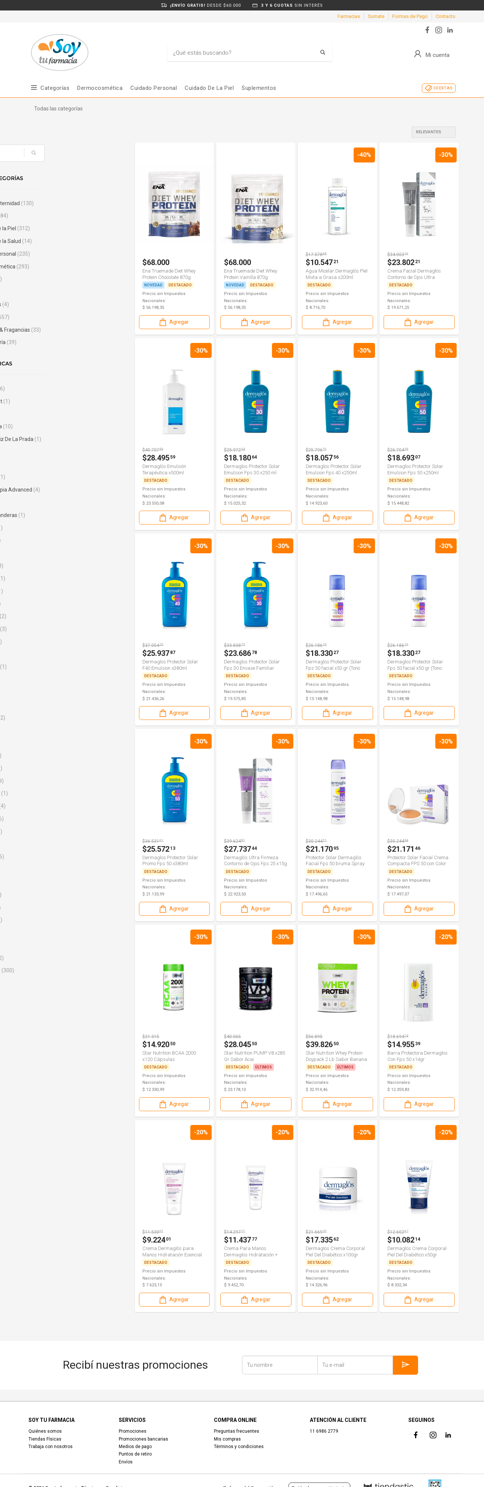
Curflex (50, 920)
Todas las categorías (58, 109)
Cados (48, 743)
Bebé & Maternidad (66, 203)
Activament (54, 401)
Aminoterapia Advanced (69, 490)
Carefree (51, 781)
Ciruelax (50, 895)
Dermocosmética (99, 88)
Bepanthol (52, 629)
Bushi (47, 730)
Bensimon (52, 616)
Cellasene (52, 806)
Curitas (49, 933)
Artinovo (50, 528)
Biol (45, 654)
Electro (50, 279)
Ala (44, 452)
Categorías (54, 88)
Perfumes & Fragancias (69, 330)
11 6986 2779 (324, 1431)
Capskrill (50, 768)
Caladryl (50, 755)
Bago (48, 553)
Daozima (51, 958)
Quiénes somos (45, 1431)
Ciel (45, 869)
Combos (53, 216)
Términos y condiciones (239, 1446)
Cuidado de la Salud (65, 241)
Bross (47, 705)
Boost (47, 692)
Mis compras (227, 1439)
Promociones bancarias (143, 1439)
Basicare (51, 591)
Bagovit (51, 566)
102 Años (51, 389)
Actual (48, 414)
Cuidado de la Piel (64, 228)
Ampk (49, 502)
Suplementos (259, 88)
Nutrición (54, 317)
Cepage (51, 819)
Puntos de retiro (135, 1454)
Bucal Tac (52, 718)
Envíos (126, 1462)
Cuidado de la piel (209, 88)
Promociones (132, 1431)
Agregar (173, 322)
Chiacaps (51, 857)
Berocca (50, 642)
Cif (44, 882)
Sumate (376, 16)
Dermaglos (56, 970)
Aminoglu (52, 477)
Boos (46, 679)
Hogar (47, 292)
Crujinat (49, 907)
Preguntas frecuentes (236, 1431)
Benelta (49, 603)
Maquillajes (54, 304)
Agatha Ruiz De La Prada (70, 439)
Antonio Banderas (62, 515)
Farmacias (349, 16)
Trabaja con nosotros (50, 1446)
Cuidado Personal (153, 88)
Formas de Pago (410, 16)
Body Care (52, 667)
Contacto (446, 16)
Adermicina (55, 426)
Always (49, 465)
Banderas (52, 578)
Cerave (50, 831)
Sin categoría (57, 342)
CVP (45, 945)
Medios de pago (135, 1446)
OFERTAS (443, 88)
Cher (46, 844)
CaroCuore (53, 793)
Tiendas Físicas (44, 1439)
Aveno (49, 540)
